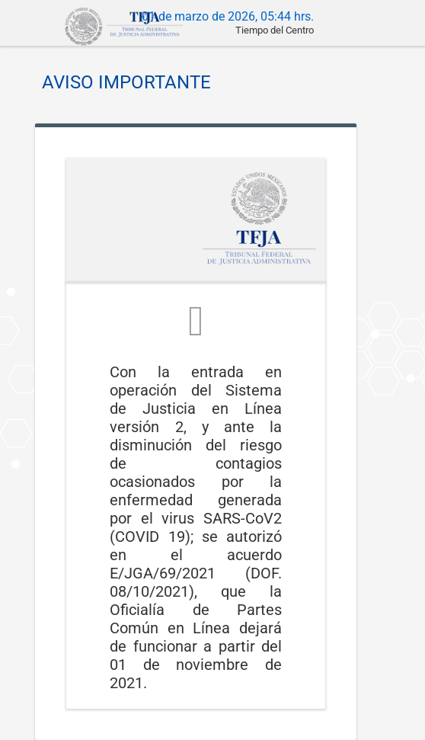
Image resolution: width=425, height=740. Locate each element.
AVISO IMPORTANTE (126, 82)
